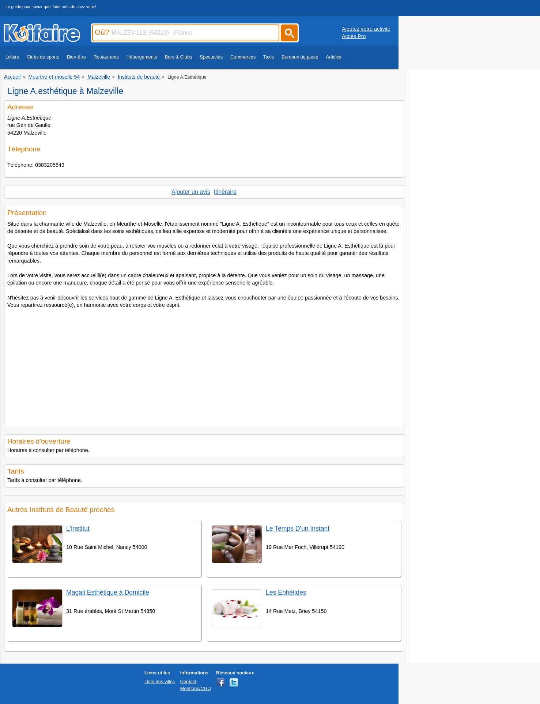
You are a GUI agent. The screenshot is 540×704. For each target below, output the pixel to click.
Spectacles (211, 57)
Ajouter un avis (190, 192)
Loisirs (12, 57)
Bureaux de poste (300, 57)
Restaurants (106, 57)
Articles (333, 57)
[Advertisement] (204, 365)
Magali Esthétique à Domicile (107, 592)
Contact (188, 681)
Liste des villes (159, 681)
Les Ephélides (286, 592)
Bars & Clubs (178, 57)
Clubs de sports (43, 57)
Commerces (243, 57)
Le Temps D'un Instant (297, 528)
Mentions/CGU (195, 688)
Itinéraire (225, 192)
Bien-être (76, 57)
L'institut (78, 528)
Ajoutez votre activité (366, 29)
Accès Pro (354, 36)
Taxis (268, 57)
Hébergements (141, 57)
